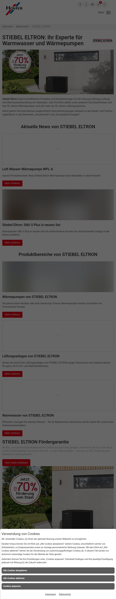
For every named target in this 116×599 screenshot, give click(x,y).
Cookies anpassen (12, 586)
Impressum (50, 594)
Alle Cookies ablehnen (14, 578)
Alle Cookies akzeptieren (15, 570)
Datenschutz (65, 594)
